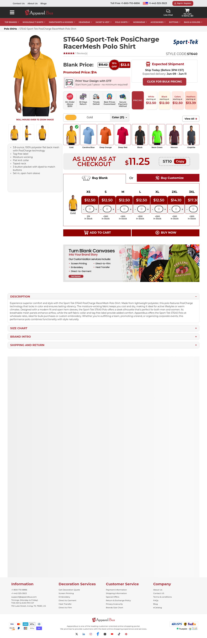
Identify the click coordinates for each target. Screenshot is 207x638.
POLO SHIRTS (121, 22)
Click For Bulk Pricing (164, 81)
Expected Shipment (164, 64)
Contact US (158, 593)
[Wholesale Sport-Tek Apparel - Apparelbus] (186, 42)
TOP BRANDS (11, 22)
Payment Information (116, 589)
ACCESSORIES (157, 22)
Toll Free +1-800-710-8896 (125, 3)
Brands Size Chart (114, 607)
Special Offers (112, 597)
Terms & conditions (162, 597)
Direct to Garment (67, 600)
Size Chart (18, 328)
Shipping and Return (27, 345)
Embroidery (64, 597)
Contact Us (19, 3)
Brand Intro (20, 336)
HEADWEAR (84, 22)
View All (189, 118)
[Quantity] (90, 209)
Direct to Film (65, 607)
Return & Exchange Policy (118, 600)
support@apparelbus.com (24, 597)
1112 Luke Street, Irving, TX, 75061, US (28, 606)
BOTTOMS (173, 22)
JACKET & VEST (102, 22)
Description (20, 296)
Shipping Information (116, 593)
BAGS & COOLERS (192, 22)
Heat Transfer (65, 604)
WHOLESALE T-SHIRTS (33, 22)
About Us (32, 3)
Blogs (43, 3)
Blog (155, 604)
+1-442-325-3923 (155, 3)
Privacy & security (114, 604)
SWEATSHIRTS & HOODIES (61, 22)
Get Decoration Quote (69, 589)
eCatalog (157, 607)
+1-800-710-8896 (19, 589)
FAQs (155, 600)
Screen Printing (66, 593)
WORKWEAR (139, 22)
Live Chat (168, 13)
